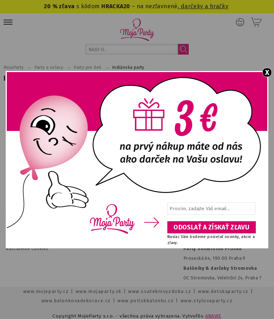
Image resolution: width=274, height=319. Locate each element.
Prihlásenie (240, 22)
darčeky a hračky (203, 6)
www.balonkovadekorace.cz (76, 300)
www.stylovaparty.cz (207, 300)
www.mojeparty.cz (46, 291)
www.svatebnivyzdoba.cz (159, 291)
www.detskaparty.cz (223, 291)
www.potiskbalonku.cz (145, 300)
